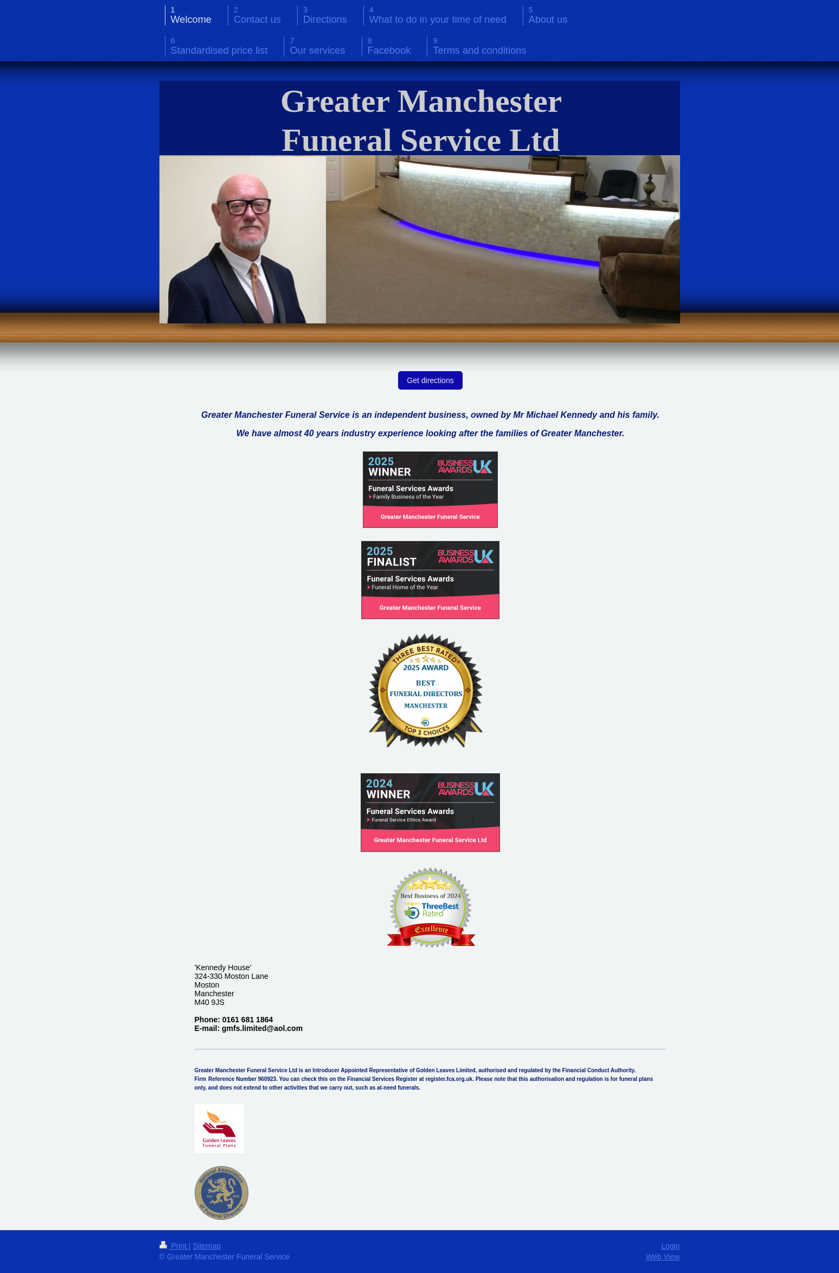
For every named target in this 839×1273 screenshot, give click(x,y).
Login (670, 1246)
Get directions (430, 380)
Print (174, 1246)
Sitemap (207, 1246)
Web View (663, 1256)
